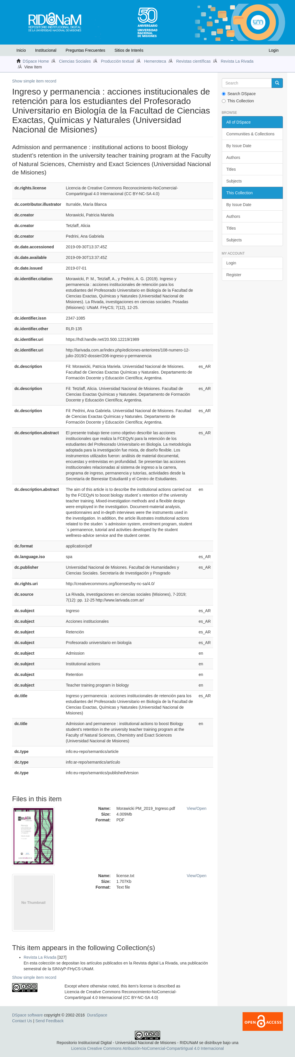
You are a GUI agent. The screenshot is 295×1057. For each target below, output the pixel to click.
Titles (231, 169)
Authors (233, 157)
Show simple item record (34, 81)
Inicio (21, 50)
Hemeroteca (155, 61)
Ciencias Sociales (75, 61)
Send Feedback (49, 1020)
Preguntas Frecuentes (85, 50)
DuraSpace (97, 1015)
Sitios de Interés (128, 50)
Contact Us (22, 1020)
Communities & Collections (250, 134)
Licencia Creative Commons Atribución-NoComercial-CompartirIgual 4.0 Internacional (147, 1048)
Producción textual (117, 61)
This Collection (238, 101)
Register (233, 274)
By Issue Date (238, 145)
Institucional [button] (45, 50)
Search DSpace (239, 93)
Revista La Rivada (237, 61)
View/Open (196, 808)
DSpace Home (36, 61)
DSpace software (27, 1015)
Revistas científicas (193, 61)
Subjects (234, 181)
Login (231, 263)
